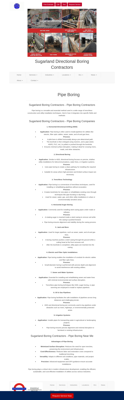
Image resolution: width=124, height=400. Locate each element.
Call (58, 4)
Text (64, 4)
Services (33, 75)
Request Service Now (62, 396)
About (20, 80)
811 (81, 75)
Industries (49, 75)
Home (19, 75)
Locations (66, 75)
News (94, 75)
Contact (34, 80)
